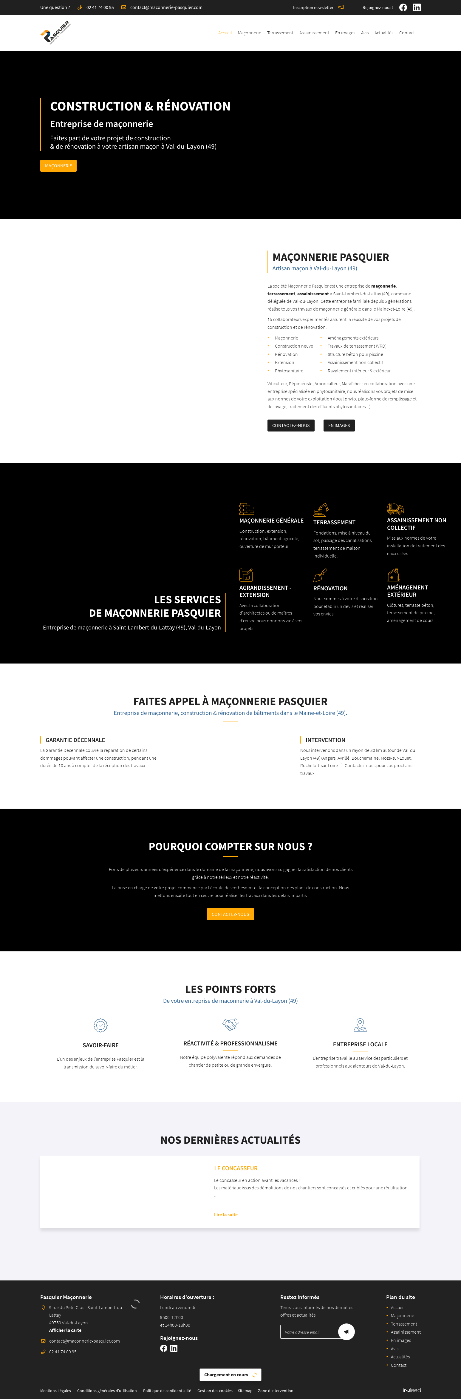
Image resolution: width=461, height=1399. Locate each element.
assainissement (287, 294)
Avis (365, 33)
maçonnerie (358, 286)
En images (345, 33)
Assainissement (314, 33)
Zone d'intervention (275, 1390)
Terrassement (280, 33)
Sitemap (245, 1390)
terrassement (256, 294)
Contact (407, 33)
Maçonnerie (249, 33)
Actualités (384, 33)
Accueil (225, 33)
